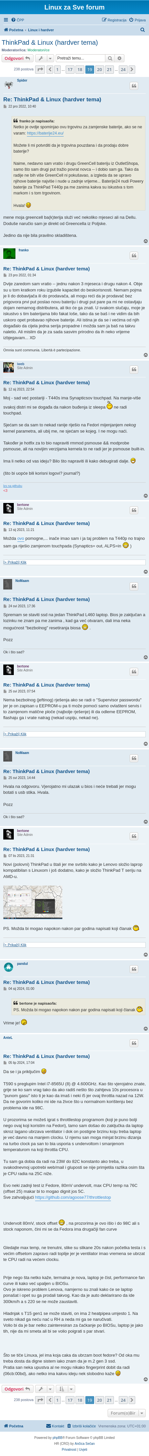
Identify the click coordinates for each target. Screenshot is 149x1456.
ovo (20, 538)
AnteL (7, 1038)
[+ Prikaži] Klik (15, 562)
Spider (22, 80)
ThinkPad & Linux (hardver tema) (50, 42)
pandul (22, 964)
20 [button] (99, 69)
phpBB (57, 1438)
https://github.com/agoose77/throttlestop (73, 1197)
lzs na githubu (12, 486)
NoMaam (22, 581)
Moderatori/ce (39, 50)
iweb (20, 364)
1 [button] (57, 69)
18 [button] (79, 69)
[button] (40, 69)
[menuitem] (17, 20)
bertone (23, 505)
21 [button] (109, 69)
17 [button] (70, 69)
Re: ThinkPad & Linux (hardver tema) (52, 99)
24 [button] (123, 69)
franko (24, 250)
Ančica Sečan (85, 1443)
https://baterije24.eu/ (45, 133)
